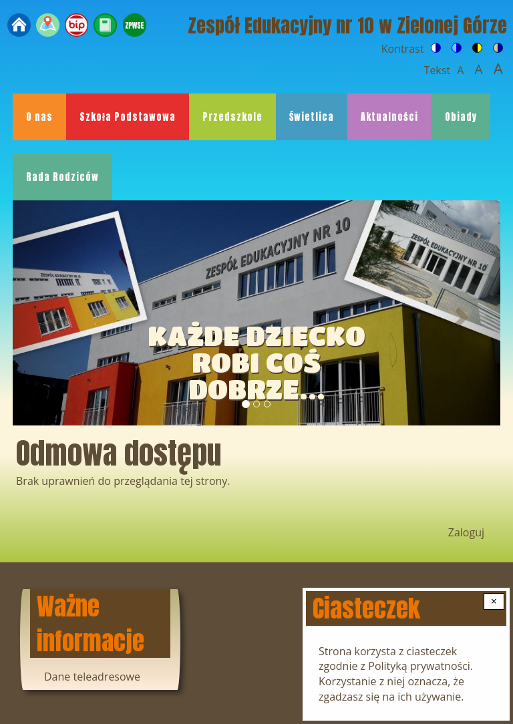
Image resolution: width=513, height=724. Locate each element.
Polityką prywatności (419, 666)
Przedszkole (232, 117)
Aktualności (389, 117)
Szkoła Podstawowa (127, 117)
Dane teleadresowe (92, 676)
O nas (39, 117)
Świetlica (311, 117)
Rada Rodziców (62, 177)
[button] (49, 312)
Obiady (461, 117)
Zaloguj (466, 532)
